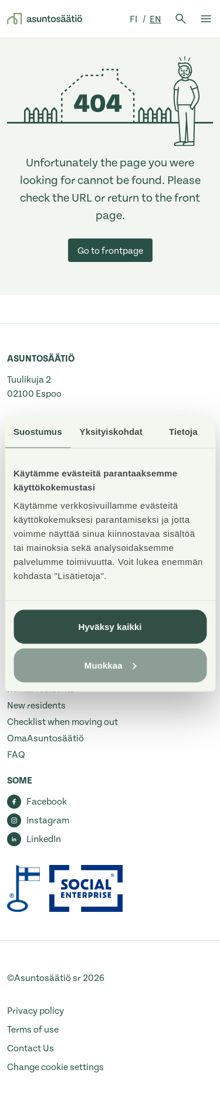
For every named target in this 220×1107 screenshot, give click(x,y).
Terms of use (33, 1029)
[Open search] (180, 19)
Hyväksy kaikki (109, 627)
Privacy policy (35, 1011)
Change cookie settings (55, 1067)
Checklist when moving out (62, 722)
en (155, 19)
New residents (36, 705)
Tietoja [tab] (183, 431)
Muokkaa (110, 665)
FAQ (16, 755)
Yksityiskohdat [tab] (111, 431)
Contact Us (30, 1048)
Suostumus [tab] (37, 431)
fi (134, 19)
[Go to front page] (44, 19)
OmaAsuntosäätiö (45, 738)
